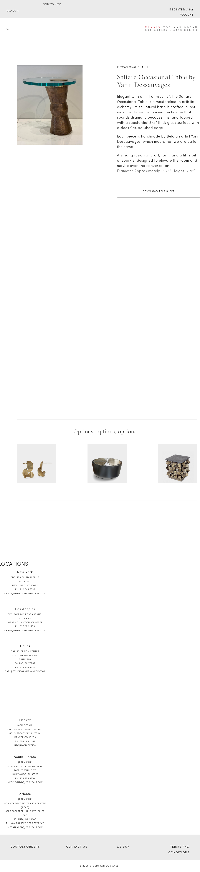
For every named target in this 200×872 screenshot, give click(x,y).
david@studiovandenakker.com (25, 594)
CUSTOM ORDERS (25, 847)
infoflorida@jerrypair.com (25, 782)
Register (177, 9)
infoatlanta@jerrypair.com (25, 827)
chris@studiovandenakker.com (25, 631)
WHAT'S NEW (52, 4)
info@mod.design (24, 745)
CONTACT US (77, 847)
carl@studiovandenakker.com (25, 671)
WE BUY (123, 847)
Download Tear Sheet (159, 191)
